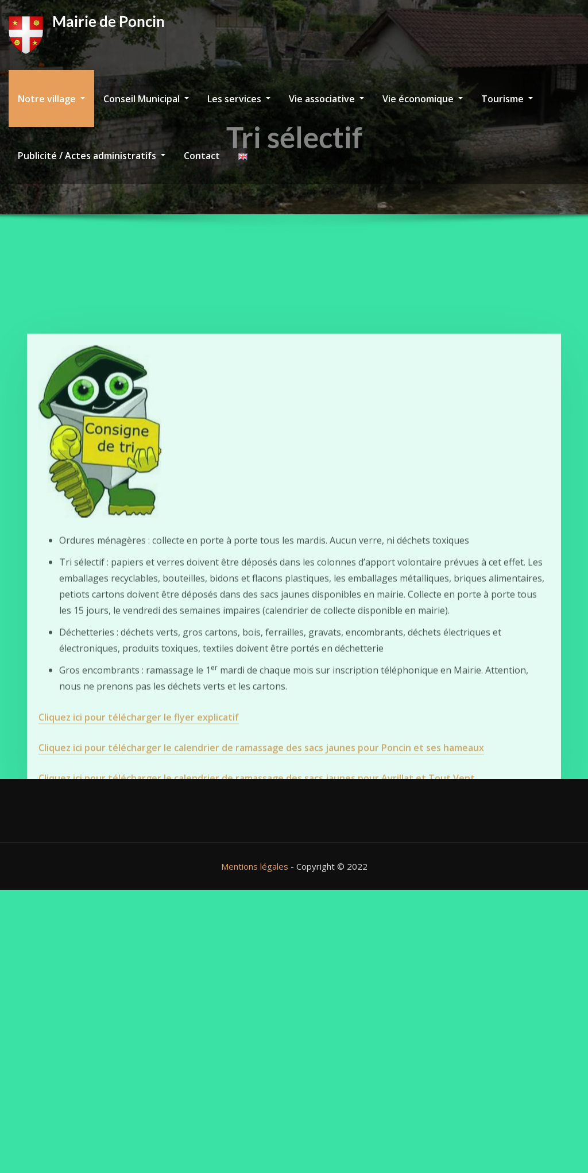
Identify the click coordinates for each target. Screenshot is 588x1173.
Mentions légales (254, 866)
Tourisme (507, 98)
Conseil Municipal (146, 98)
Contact (202, 155)
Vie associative (326, 98)
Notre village (51, 98)
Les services (238, 98)
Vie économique (422, 98)
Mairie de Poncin (108, 21)
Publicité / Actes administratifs (91, 155)
